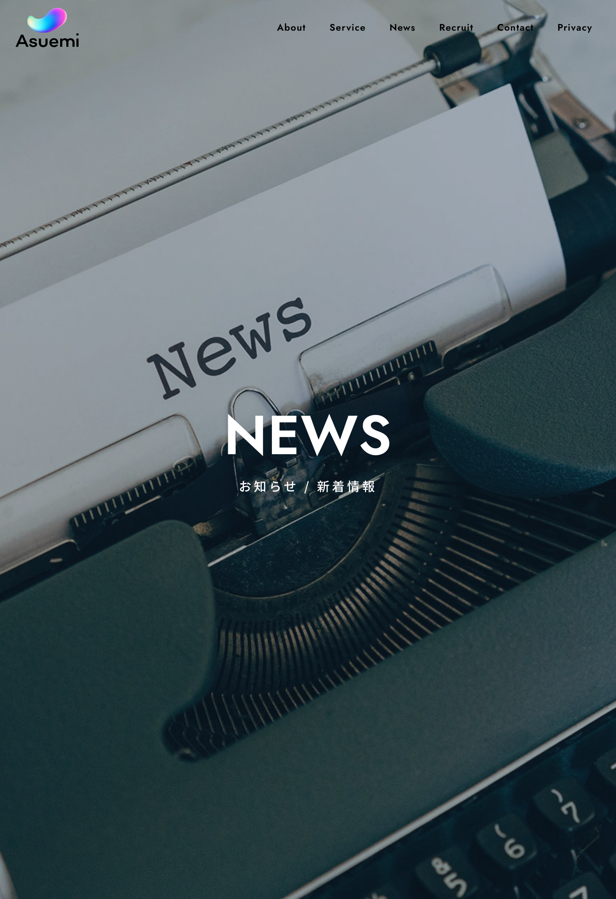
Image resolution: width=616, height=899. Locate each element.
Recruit (456, 27)
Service (348, 27)
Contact (515, 27)
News (402, 27)
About (291, 27)
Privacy (574, 27)
